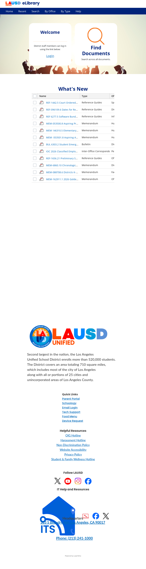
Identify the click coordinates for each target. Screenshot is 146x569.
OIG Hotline (73, 435)
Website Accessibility (73, 449)
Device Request (72, 421)
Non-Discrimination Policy (73, 445)
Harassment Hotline (73, 440)
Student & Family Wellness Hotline (73, 459)
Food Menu (69, 416)
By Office (50, 11)
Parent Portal (71, 399)
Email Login (69, 408)
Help (78, 11)
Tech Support (71, 412)
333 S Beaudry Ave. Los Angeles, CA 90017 (73, 522)
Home (9, 11)
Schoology (69, 403)
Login (50, 56)
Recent (22, 11)
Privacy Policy (73, 454)
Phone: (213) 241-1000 (74, 538)
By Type (65, 11)
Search (35, 11)
